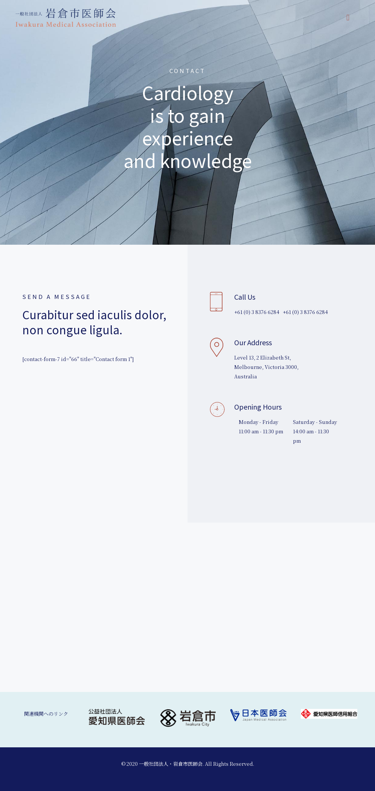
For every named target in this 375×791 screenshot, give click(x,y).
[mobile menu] (347, 17)
